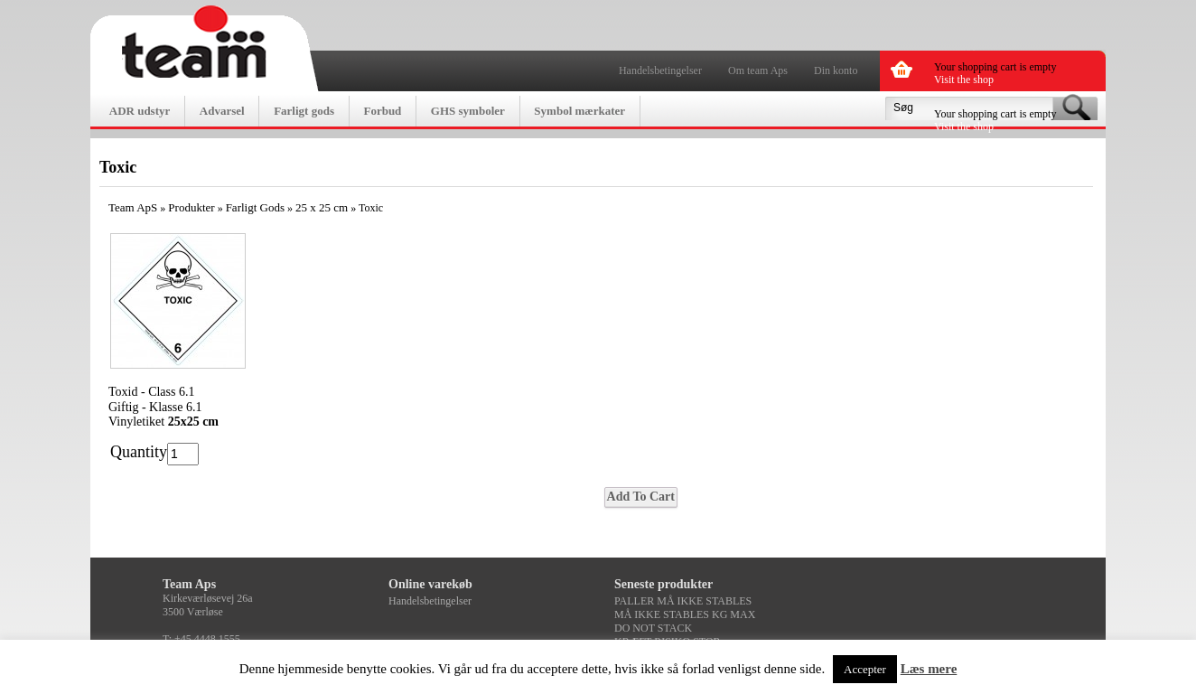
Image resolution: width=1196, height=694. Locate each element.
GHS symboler (468, 110)
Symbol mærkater (579, 110)
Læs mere (929, 668)
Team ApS (132, 207)
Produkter (191, 207)
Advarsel (222, 110)
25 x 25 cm (321, 207)
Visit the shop (964, 79)
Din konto (835, 70)
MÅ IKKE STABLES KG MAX (684, 614)
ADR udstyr (140, 110)
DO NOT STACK (653, 628)
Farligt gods (304, 110)
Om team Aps (758, 70)
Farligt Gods (255, 207)
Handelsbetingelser (660, 70)
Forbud (382, 110)
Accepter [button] (865, 669)
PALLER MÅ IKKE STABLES (683, 601)
